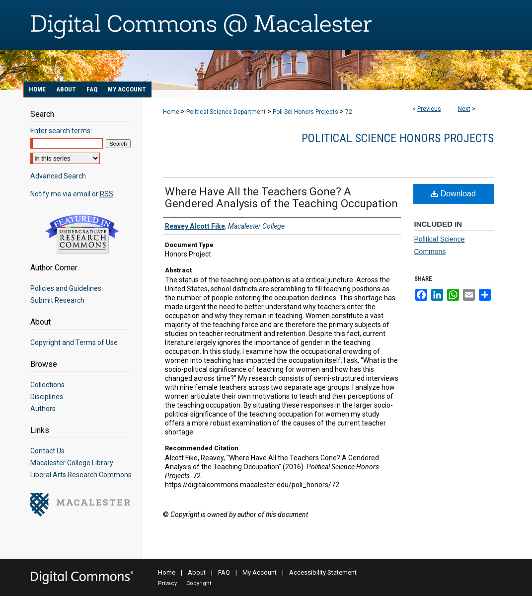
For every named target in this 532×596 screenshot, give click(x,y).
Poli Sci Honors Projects (305, 111)
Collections (47, 385)
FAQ (224, 572)
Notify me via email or (71, 194)
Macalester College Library (71, 463)
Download (453, 193)
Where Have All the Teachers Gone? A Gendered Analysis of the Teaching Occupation (281, 197)
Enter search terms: (61, 131)
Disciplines (46, 397)
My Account (259, 572)
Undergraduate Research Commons (82, 234)
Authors (43, 409)
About (197, 572)
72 (348, 111)
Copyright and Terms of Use (74, 342)
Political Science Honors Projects (398, 138)
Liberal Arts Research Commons (81, 475)
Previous (429, 108)
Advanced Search (58, 176)
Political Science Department (226, 111)
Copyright (198, 583)
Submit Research (57, 300)
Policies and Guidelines (65, 288)
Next (464, 108)
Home (171, 111)
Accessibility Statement (323, 572)
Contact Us (47, 451)
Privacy (167, 583)
